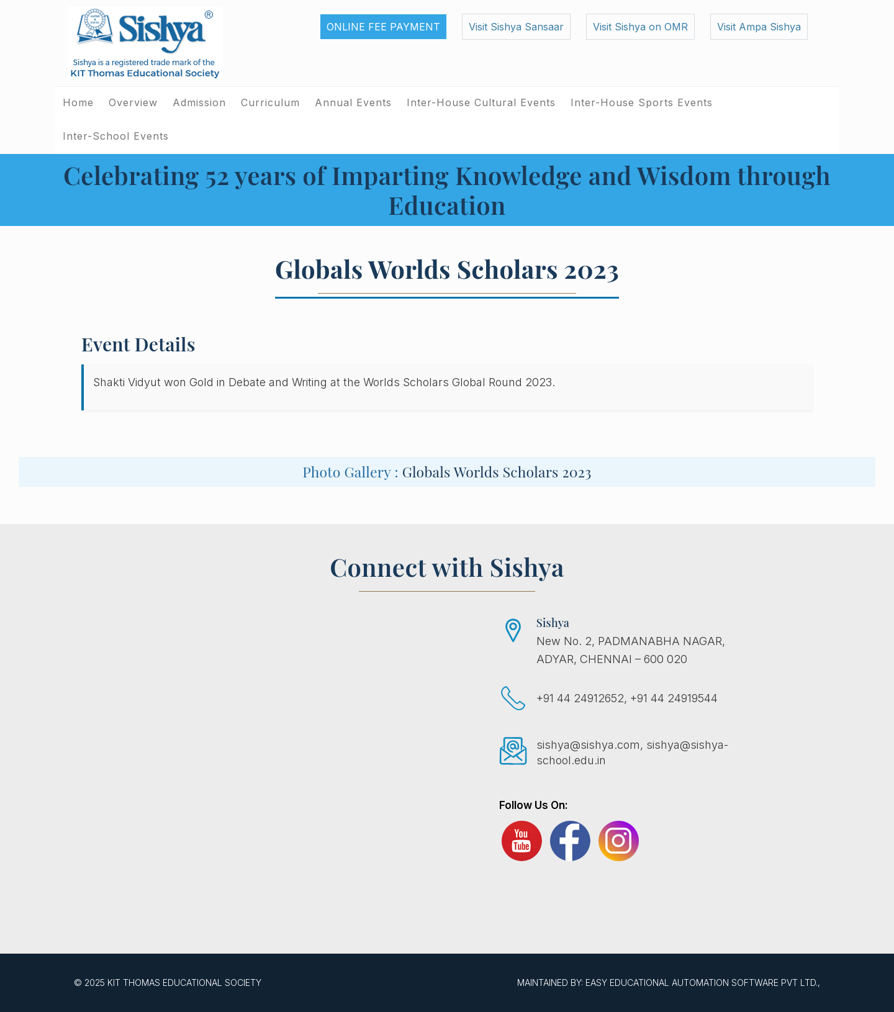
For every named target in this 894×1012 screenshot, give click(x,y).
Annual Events (353, 102)
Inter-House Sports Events (642, 102)
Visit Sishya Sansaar (516, 26)
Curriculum (270, 102)
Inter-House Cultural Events (481, 102)
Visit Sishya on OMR (640, 26)
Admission (199, 102)
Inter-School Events (116, 136)
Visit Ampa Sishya (759, 26)
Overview (133, 102)
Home (78, 102)
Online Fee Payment (383, 26)
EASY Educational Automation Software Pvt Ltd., (702, 982)
